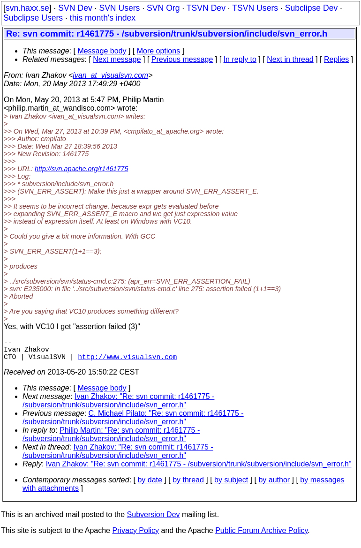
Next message (117, 59)
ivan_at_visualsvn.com (110, 75)
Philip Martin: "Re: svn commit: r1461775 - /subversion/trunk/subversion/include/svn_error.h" (111, 440)
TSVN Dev (206, 8)
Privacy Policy (135, 536)
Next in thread (290, 59)
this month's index (102, 18)
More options (158, 51)
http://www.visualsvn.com (127, 362)
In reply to (240, 59)
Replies (336, 59)
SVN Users (119, 8)
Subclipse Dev (311, 8)
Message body (101, 51)
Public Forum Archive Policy (261, 536)
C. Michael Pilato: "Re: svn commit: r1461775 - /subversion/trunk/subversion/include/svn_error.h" (133, 423)
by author (274, 485)
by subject (231, 485)
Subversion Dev (153, 520)
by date (149, 485)
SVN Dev (75, 8)
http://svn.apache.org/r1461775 (81, 169)
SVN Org (163, 8)
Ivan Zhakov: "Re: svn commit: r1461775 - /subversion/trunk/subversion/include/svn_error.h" (118, 406)
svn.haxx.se (27, 8)
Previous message (182, 59)
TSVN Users (255, 8)
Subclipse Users (33, 18)
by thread (188, 485)
